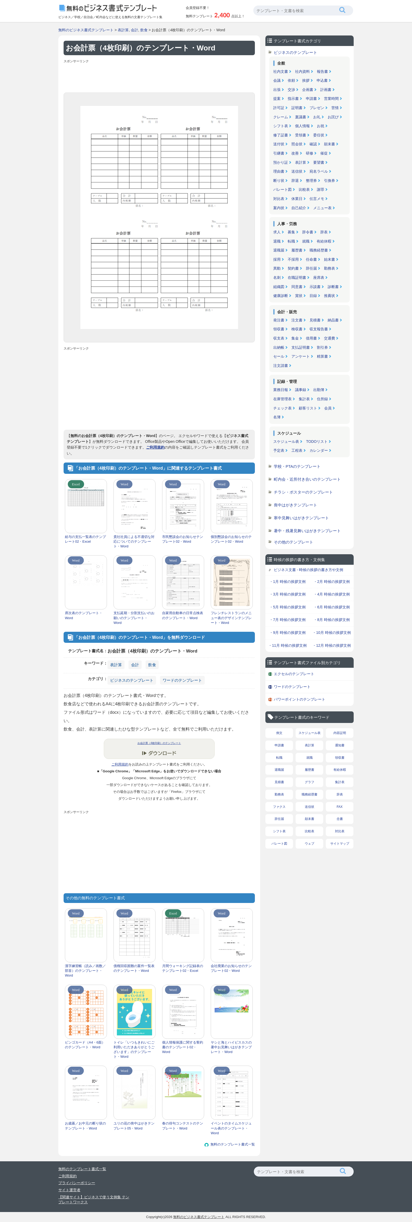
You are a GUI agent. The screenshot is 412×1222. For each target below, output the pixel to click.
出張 (277, 90)
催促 (324, 153)
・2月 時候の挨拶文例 (331, 581)
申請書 (311, 98)
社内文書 (280, 71)
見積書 (315, 320)
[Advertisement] (159, 77)
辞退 (295, 180)
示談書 (315, 287)
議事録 (300, 390)
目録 (313, 296)
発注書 (278, 320)
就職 (306, 241)
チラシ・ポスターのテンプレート (303, 492)
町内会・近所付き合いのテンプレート (307, 479)
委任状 (318, 135)
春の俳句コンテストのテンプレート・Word (182, 1125)
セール (278, 356)
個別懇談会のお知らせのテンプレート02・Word (231, 539)
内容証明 (339, 733)
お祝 (320, 126)
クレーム (280, 117)
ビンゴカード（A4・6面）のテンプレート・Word (85, 1044)
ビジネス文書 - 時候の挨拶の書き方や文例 (308, 570)
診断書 (333, 287)
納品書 (333, 320)
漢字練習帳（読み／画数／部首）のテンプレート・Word (85, 970)
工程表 (296, 450)
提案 (277, 98)
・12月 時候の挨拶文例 (331, 645)
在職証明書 (297, 277)
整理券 (311, 180)
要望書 (318, 162)
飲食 (144, 30)
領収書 (278, 329)
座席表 (318, 277)
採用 (277, 259)
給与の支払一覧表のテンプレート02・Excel (85, 539)
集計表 (304, 399)
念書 (340, 819)
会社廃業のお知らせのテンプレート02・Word (231, 968)
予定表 (278, 450)
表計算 (123, 30)
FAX (340, 807)
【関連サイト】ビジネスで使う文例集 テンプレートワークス (93, 1199)
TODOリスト (317, 441)
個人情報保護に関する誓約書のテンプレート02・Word (182, 1047)
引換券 (329, 180)
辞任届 (311, 268)
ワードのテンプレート (182, 680)
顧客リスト (308, 408)
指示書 (293, 98)
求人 (277, 232)
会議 (277, 80)
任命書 (311, 259)
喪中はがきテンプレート (295, 505)
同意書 (296, 287)
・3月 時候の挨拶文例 (287, 594)
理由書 (278, 171)
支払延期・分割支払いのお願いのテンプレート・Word (134, 617)
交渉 (291, 90)
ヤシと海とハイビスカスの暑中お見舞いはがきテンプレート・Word (231, 1047)
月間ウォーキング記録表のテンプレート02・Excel (182, 968)
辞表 (324, 232)
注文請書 (280, 365)
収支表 (278, 338)
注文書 (296, 320)
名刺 (277, 277)
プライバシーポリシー (76, 1183)
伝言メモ (317, 199)
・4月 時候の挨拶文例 (331, 594)
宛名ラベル (319, 171)
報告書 (322, 71)
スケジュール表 (286, 441)
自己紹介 (298, 208)
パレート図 (282, 189)
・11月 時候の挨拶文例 (287, 645)
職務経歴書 (319, 250)
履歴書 (296, 250)
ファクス (279, 807)
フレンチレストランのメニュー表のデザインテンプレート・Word (231, 617)
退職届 (278, 250)
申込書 (322, 80)
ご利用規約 (155, 447)
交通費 (329, 338)
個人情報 (302, 126)
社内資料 (302, 71)
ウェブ (309, 843)
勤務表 (329, 268)
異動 (277, 268)
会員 (328, 408)
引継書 (278, 153)
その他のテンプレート (293, 542)
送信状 (296, 171)
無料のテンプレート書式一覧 (232, 1144)
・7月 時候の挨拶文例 (287, 620)
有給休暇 (324, 241)
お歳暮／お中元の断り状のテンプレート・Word (85, 1125)
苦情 (335, 108)
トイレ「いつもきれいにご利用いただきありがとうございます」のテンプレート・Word (134, 1049)
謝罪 (320, 189)
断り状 (278, 180)
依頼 (291, 80)
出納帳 (278, 347)
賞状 (298, 296)
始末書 (329, 259)
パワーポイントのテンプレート (299, 699)
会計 (134, 30)
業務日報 (280, 390)
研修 (309, 153)
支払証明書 (300, 347)
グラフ (309, 782)
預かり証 (280, 162)
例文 (279, 733)
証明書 (296, 108)
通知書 (339, 745)
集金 (295, 338)
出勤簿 (318, 390)
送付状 (278, 144)
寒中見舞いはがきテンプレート (301, 518)
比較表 (304, 189)
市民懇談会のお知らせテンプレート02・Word (182, 539)
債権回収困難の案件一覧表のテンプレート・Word (134, 968)
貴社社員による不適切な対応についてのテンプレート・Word (134, 541)
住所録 (322, 399)
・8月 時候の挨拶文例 (331, 620)
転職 (291, 241)
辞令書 (307, 232)
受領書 (300, 135)
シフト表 (280, 126)
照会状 (296, 144)
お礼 (317, 117)
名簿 (277, 417)
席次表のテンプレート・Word (83, 615)
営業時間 (331, 98)
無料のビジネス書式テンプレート (86, 30)
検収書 (296, 329)
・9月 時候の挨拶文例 (287, 632)
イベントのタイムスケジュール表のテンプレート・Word (231, 1128)
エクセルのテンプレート (294, 674)
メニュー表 (322, 208)
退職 (277, 241)
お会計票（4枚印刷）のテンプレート (159, 743)
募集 (291, 232)
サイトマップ (339, 843)
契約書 (293, 268)
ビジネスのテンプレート (131, 680)
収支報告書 (319, 329)
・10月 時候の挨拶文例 (331, 632)
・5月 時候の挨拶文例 (287, 607)
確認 (313, 144)
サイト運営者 (69, 1190)
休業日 (296, 199)
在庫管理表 (282, 399)
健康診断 (280, 296)
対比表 (278, 199)
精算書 (322, 356)
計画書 (325, 90)
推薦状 (329, 296)
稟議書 (300, 117)
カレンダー (319, 450)
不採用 (293, 259)
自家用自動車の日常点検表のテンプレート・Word (182, 615)
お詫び (333, 117)
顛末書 (329, 144)
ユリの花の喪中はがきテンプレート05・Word (134, 1125)
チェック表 (282, 408)
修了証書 (280, 135)
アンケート (300, 356)
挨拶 (306, 80)
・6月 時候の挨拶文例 (331, 607)
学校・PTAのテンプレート (297, 466)
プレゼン (317, 108)
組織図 (278, 287)
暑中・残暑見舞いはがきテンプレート (307, 530)
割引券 (322, 347)
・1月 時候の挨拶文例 (287, 581)
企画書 (307, 90)
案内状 (278, 208)
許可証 (278, 108)
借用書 (311, 338)
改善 (295, 153)
